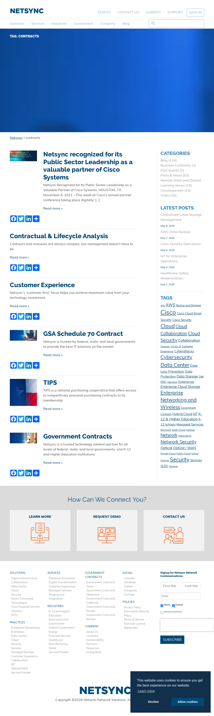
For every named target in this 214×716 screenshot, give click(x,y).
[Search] (180, 24)
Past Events (169, 170)
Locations (92, 636)
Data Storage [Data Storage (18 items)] (187, 376)
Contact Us (128, 12)
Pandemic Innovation (62, 578)
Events (104, 12)
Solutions (17, 24)
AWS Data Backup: (175, 232)
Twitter (128, 586)
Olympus (16, 611)
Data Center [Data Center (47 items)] (174, 365)
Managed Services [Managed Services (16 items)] (190, 424)
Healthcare (56, 640)
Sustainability (95, 640)
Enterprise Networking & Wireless (25, 629)
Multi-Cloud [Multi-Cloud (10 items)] (178, 430)
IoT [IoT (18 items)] (195, 414)
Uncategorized (171, 190)
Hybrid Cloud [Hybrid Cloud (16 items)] (182, 414)
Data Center (19, 586)
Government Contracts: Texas (101, 584)
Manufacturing (58, 644)
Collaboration (19, 582)
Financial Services (60, 636)
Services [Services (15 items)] (196, 460)
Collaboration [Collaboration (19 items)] (189, 341)
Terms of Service (134, 619)
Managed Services (22, 652)
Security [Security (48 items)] (179, 460)
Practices (17, 622)
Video (164, 195)
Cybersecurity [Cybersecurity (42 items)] (176, 357)
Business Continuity (175, 165)
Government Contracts (77, 436)
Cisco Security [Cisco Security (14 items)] (182, 320)
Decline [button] (153, 701)
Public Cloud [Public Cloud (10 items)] (183, 454)
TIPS (50, 382)
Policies (128, 602)
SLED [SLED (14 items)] (164, 466)
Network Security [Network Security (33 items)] (178, 442)
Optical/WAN (19, 668)
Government (83, 24)
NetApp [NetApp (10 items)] (190, 430)
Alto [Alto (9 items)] (162, 306)
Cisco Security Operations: (180, 244)
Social (127, 573)
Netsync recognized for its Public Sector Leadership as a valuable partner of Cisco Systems (88, 166)
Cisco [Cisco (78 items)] (168, 313)
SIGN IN (195, 12)
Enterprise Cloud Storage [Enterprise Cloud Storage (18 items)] (180, 387)
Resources (92, 648)
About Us (92, 632)
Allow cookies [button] (188, 701)
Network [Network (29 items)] (168, 435)
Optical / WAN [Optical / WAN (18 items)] (184, 448)
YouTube (129, 594)
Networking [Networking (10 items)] (184, 436)
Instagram (130, 590)
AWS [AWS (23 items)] (170, 305)
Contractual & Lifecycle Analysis (59, 236)
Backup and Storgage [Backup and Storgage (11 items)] (188, 305)
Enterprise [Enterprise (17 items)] (186, 382)
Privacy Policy (132, 607)
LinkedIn (129, 578)
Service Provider (21, 672)
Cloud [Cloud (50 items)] (167, 326)
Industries (59, 24)
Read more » (53, 208)
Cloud (14, 590)
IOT (13, 664)
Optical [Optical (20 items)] (166, 448)
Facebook (130, 582)
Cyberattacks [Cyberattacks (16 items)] (184, 351)
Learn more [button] (146, 691)
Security (16, 594)
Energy (53, 632)
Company (107, 24)
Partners (91, 644)
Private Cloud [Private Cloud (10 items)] (168, 454)
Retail (52, 648)
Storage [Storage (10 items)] (173, 466)
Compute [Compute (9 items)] (165, 347)
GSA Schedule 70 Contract (83, 333)
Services (38, 24)
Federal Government (61, 627)
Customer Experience (42, 285)
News (167, 605)
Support (175, 12)
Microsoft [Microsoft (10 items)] (165, 430)
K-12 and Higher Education (59, 613)
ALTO (14, 615)
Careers (153, 12)
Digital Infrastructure (24, 578)
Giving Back (93, 652)
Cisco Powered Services (25, 607)
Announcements (173, 612)
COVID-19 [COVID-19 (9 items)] (176, 347)
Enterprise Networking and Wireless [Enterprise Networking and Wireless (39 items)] (178, 400)
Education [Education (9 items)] (172, 382)
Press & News (171, 175)
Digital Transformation (63, 582)
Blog (126, 24)
